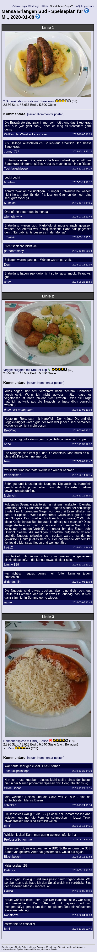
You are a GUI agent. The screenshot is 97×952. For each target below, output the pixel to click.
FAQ (77, 6)
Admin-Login (20, 6)
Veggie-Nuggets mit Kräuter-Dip (25, 370)
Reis (11, 748)
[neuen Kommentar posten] (45, 114)
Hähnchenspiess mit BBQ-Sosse (25, 741)
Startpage (34, 6)
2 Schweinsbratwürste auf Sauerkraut (29, 101)
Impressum (88, 6)
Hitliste (44, 6)
